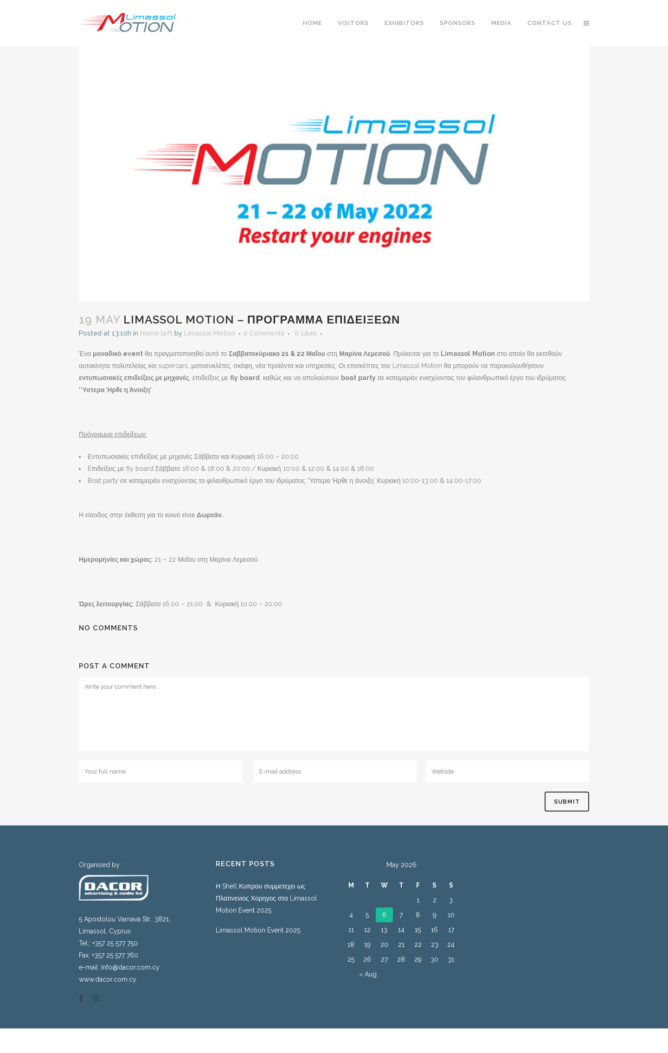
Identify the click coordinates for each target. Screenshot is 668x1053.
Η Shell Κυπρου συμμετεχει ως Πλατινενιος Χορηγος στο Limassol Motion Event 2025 (266, 898)
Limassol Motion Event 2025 (258, 930)
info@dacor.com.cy (130, 967)
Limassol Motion (209, 333)
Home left (156, 333)
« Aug (368, 974)
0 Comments (264, 333)
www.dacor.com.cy (107, 979)
